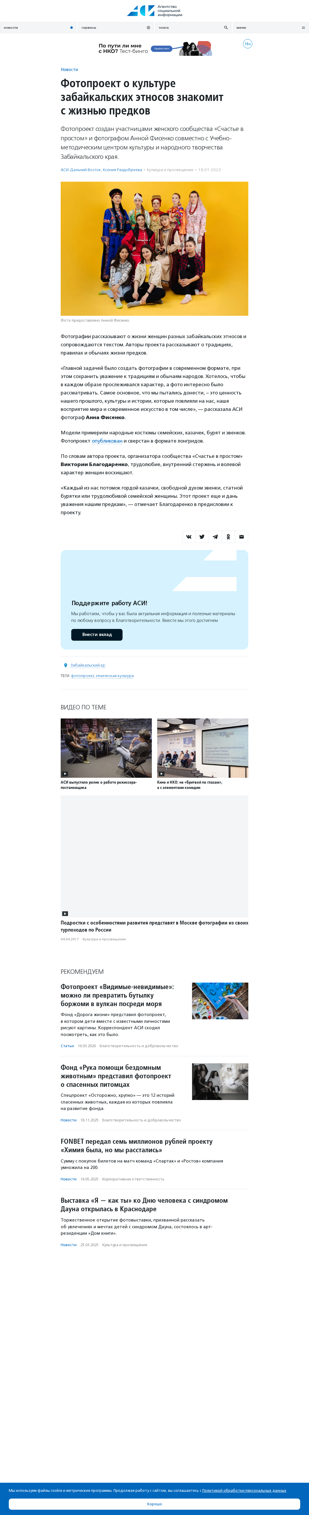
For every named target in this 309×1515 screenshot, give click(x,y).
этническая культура (115, 675)
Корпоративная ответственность (133, 1179)
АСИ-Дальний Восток (81, 169)
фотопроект (82, 675)
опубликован (107, 441)
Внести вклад (96, 634)
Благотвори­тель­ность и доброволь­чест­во (139, 1046)
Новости (69, 69)
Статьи (67, 1046)
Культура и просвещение (170, 169)
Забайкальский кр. (88, 665)
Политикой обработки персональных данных (244, 1490)
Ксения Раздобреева (122, 169)
